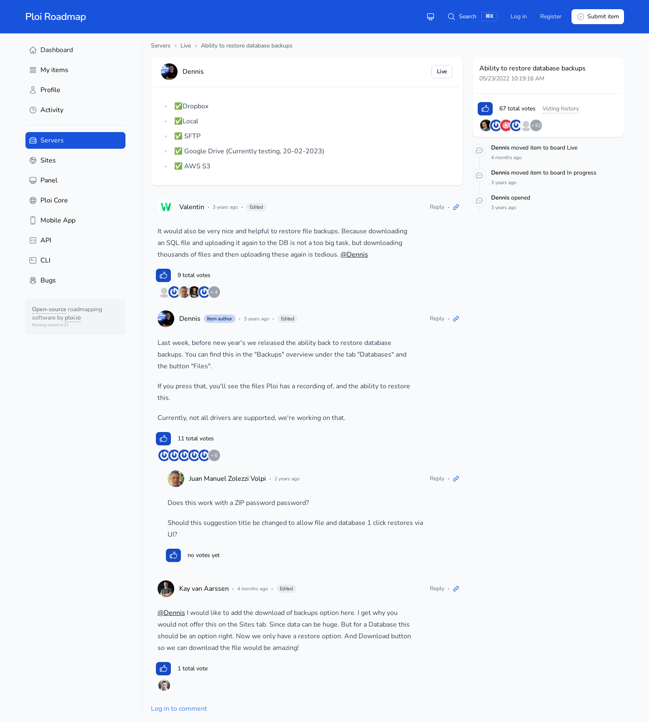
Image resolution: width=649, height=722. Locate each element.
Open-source (49, 309)
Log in (519, 16)
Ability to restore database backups (247, 46)
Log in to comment (179, 708)
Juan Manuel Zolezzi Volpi (227, 478)
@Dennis (354, 254)
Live (185, 46)
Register (550, 16)
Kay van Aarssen (204, 588)
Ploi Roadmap (55, 16)
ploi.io (73, 318)
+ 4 (214, 292)
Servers (160, 46)
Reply (437, 207)
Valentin (191, 207)
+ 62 (536, 125)
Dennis (189, 318)
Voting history (560, 108)
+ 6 (214, 455)
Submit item (597, 16)
